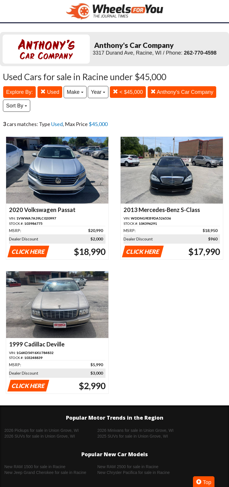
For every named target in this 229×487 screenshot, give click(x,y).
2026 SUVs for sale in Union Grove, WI (39, 436)
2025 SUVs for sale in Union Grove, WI (132, 436)
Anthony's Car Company (182, 92)
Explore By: (19, 92)
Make (75, 92)
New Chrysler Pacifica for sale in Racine (133, 472)
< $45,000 (128, 92)
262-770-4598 (200, 53)
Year (98, 92)
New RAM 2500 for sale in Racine (127, 466)
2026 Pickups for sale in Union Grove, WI (41, 430)
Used (49, 92)
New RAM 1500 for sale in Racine (34, 466)
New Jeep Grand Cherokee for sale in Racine (45, 472)
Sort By (16, 106)
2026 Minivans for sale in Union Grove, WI (135, 430)
